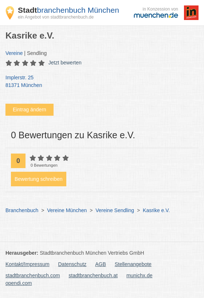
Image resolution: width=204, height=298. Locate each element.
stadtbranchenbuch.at (93, 275)
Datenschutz (72, 264)
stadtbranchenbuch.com (32, 275)
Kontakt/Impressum (27, 264)
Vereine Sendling (114, 210)
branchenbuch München (68, 10)
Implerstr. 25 (98, 82)
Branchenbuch (21, 210)
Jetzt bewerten (65, 62)
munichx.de (139, 275)
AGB (100, 264)
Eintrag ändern (29, 109)
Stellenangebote (133, 264)
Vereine (14, 53)
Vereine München (67, 210)
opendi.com (18, 283)
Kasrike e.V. (156, 210)
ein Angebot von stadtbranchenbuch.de (56, 17)
